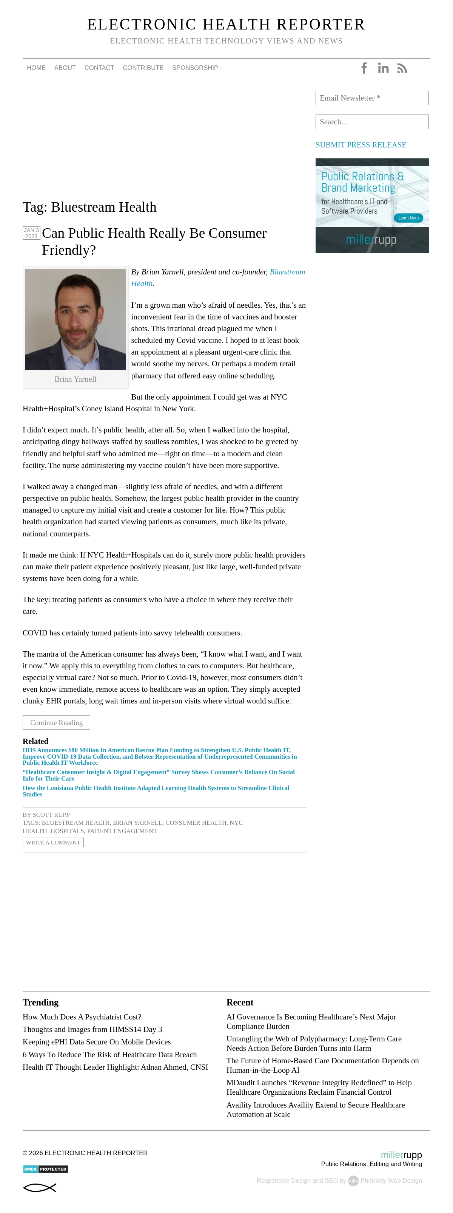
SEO (331, 1180)
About (65, 67)
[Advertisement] (165, 144)
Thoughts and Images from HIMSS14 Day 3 (92, 1028)
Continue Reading (59, 722)
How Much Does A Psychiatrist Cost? (82, 1016)
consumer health (195, 822)
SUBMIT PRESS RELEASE (361, 144)
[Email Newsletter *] (372, 98)
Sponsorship (195, 67)
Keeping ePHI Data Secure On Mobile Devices (97, 1041)
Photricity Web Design (391, 1180)
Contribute (143, 67)
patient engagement (122, 830)
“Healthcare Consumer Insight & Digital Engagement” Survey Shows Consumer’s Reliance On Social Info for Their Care (159, 775)
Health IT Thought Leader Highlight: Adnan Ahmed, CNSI (115, 1066)
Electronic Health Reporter (226, 24)
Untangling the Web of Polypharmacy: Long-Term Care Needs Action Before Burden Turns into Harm (314, 1043)
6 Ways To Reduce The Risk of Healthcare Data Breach (110, 1054)
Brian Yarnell (137, 822)
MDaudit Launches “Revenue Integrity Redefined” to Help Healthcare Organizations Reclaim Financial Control (319, 1087)
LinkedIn (383, 68)
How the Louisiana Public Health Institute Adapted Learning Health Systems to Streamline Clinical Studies (156, 791)
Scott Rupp (51, 814)
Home (36, 67)
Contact (99, 67)
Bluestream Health (76, 822)
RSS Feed (402, 68)
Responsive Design (284, 1180)
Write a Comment (55, 842)
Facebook (364, 68)
